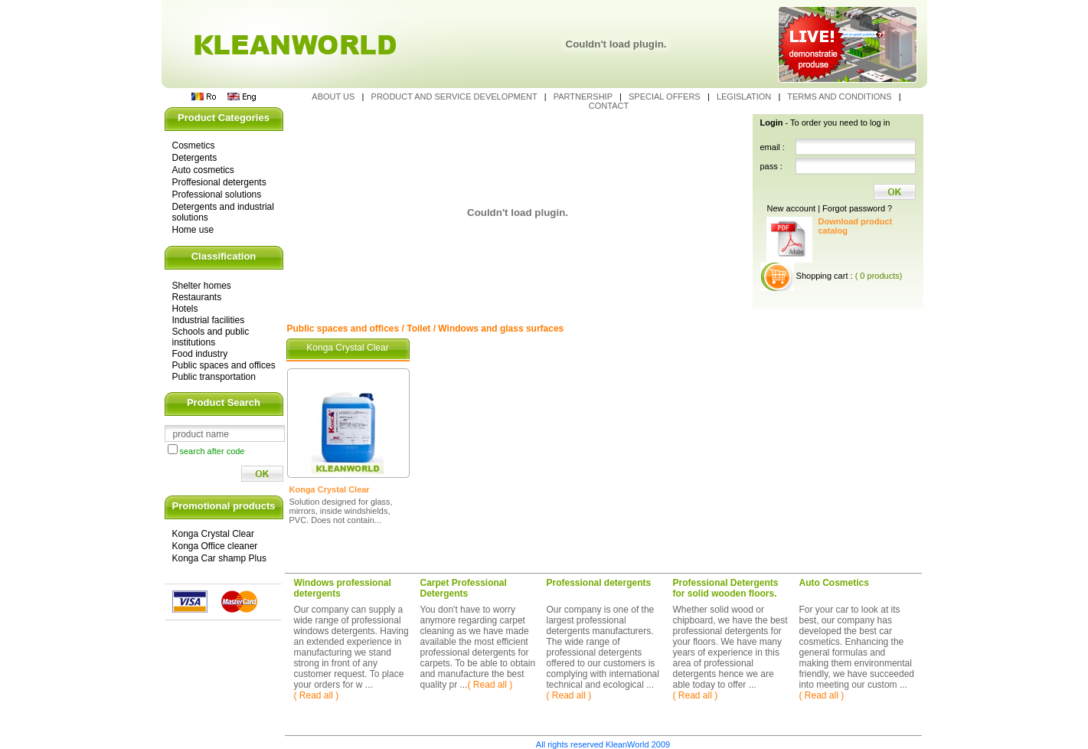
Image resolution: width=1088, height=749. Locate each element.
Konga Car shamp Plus (219, 558)
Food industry (200, 353)
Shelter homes (201, 285)
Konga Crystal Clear (213, 533)
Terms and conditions (840, 96)
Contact (609, 105)
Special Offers (666, 96)
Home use (193, 229)
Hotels (185, 308)
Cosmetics (193, 145)
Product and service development (455, 96)
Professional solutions (217, 194)
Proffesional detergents (219, 182)
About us (334, 96)
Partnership (584, 96)
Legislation (745, 96)
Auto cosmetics (203, 170)
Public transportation (214, 376)
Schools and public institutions (211, 337)
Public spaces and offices (224, 365)
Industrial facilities (208, 320)
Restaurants (197, 297)
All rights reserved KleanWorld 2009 (603, 744)
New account (791, 208)
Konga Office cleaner (215, 546)
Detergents (194, 157)
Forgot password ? (857, 208)
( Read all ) (316, 695)
